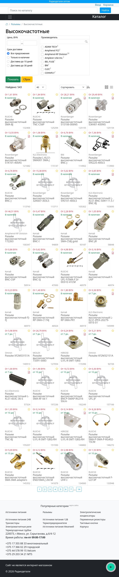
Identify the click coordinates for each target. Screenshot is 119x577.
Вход (98, 5)
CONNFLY (50, 72)
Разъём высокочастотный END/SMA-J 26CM (43, 477)
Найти (105, 10)
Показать (13, 79)
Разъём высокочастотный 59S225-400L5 (99, 160)
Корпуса (84, 526)
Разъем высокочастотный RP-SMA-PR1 (71, 317)
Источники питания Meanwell (58, 526)
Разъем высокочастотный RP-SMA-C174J (43, 317)
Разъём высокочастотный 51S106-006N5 (71, 122)
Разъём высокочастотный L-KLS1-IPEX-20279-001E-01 (101, 319)
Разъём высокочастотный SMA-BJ (15, 122)
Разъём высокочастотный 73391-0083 (43, 358)
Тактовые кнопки (89, 523)
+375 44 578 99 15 (16, 550)
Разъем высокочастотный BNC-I (43, 239)
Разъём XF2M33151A (17, 355)
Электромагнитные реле (18, 526)
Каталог (99, 16)
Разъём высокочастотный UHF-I (71, 477)
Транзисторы (12, 523)
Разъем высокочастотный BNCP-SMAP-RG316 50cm (72, 397)
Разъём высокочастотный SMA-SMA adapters (16, 477)
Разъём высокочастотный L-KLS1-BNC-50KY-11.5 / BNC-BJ (101, 199)
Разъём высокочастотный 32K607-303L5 (43, 198)
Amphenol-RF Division (57, 54)
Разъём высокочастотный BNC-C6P (15, 277)
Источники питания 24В (18, 519)
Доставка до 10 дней (21, 61)
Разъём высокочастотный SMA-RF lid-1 (43, 396)
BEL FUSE (50, 61)
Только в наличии (20, 57)
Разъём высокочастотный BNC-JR (99, 239)
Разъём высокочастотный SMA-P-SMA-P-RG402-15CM (101, 438)
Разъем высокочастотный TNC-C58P (43, 122)
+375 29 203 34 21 (16, 554)
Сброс (27, 79)
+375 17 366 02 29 (16, 547)
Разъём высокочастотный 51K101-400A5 (15, 160)
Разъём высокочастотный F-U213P (101, 477)
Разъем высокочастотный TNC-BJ (15, 437)
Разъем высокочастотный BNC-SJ (43, 277)
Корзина (108, 5)
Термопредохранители (55, 523)
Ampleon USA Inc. (54, 57)
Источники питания (16, 512)
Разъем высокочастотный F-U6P (101, 277)
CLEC (48, 69)
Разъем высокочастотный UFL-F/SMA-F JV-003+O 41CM (71, 278)
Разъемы (15, 24)
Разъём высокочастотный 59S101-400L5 (71, 198)
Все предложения (20, 53)
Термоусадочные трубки (18, 530)
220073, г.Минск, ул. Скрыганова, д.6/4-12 (31, 533)
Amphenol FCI (52, 50)
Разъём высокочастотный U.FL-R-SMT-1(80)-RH (45, 437)
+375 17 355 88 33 (16, 543)
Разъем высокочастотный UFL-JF (99, 396)
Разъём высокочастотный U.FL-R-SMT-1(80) (71, 358)
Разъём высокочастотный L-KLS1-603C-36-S (17, 396)
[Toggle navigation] (10, 17)
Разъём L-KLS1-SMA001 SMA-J (42, 158)
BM (47, 65)
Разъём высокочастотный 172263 (15, 239)
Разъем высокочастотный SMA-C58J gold (71, 239)
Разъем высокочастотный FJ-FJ (17, 317)
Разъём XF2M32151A (101, 355)
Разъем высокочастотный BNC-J (71, 160)
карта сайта (73, 505)
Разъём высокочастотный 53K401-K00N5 (99, 122)
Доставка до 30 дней (21, 65)
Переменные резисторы (92, 519)
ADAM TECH (51, 46)
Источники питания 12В (55, 519)
